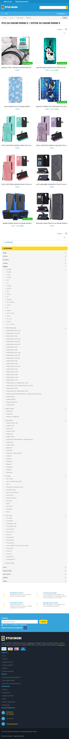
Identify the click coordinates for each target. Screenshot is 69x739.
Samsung (5, 260)
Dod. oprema (7, 574)
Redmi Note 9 (10, 397)
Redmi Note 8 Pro (11, 402)
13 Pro (8, 305)
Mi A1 (8, 512)
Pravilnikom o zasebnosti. (19, 624)
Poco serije (8, 515)
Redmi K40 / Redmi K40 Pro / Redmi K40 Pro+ (19, 439)
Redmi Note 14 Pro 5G (13, 341)
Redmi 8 (9, 459)
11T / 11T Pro (10, 324)
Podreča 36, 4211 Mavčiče (10, 713)
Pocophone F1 (10, 559)
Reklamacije (5, 705)
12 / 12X (8, 319)
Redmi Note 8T (10, 399)
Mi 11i (8, 484)
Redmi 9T (9, 450)
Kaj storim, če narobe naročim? (11, 683)
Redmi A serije (9, 408)
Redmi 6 (9, 470)
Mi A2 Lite (9, 506)
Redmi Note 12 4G (11, 374)
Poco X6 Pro (10, 537)
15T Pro (8, 277)
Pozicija (59, 29)
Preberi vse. (61, 645)
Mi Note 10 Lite (11, 490)
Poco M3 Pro (10, 529)
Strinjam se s (6, 625)
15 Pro (8, 275)
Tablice (5, 581)
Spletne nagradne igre (8, 702)
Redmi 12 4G (10, 437)
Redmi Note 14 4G (11, 350)
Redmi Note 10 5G (11, 388)
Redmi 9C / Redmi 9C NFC (14, 453)
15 (7, 283)
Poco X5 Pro (10, 540)
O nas (4, 656)
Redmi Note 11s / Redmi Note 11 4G (17, 383)
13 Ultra (8, 299)
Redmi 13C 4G (10, 431)
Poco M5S (9, 521)
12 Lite (8, 321)
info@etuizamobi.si (12, 724)
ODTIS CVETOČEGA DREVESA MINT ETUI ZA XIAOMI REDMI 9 (21, 145)
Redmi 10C (9, 442)
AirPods (5, 256)
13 (7, 308)
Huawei (5, 263)
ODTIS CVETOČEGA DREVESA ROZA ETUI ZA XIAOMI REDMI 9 (21, 184)
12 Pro (8, 316)
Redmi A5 (9, 411)
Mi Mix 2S (9, 509)
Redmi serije (20, 18)
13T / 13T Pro (10, 302)
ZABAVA (5, 577)
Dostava (4, 689)
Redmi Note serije (10, 328)
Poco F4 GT (9, 548)
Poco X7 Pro (10, 532)
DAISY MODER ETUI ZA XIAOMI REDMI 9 (17, 106)
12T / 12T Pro (10, 313)
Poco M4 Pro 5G (11, 523)
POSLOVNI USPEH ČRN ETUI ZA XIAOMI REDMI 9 (52, 223)
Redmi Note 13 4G (11, 363)
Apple (4, 253)
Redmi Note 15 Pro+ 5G (13, 330)
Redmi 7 (9, 464)
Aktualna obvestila (7, 671)
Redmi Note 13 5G (11, 361)
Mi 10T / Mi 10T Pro (12, 492)
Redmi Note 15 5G (11, 336)
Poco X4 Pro (10, 543)
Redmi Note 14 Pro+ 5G (13, 339)
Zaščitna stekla (9, 563)
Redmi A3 (9, 414)
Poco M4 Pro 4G (11, 526)
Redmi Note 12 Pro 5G (13, 366)
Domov (5, 18)
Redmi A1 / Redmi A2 (12, 416)
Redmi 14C (9, 428)
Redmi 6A (9, 467)
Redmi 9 (9, 456)
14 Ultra (8, 286)
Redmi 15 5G (10, 426)
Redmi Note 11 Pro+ (12, 377)
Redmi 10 (9, 448)
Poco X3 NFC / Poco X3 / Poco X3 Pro (17, 545)
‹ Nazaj (65, 17)
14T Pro (8, 288)
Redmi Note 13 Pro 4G (13, 358)
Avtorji (35, 731)
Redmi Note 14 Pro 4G (13, 344)
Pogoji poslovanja (7, 662)
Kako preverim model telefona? (11, 677)
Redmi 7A (9, 461)
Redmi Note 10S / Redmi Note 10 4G (17, 391)
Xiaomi (12, 18)
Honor (5, 567)
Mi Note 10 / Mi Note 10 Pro (14, 487)
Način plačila (6, 692)
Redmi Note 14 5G (11, 347)
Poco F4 (8, 551)
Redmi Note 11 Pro (12, 380)
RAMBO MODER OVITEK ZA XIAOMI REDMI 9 (17, 223)
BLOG (4, 699)
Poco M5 (9, 518)
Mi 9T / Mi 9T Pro (11, 498)
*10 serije (8, 269)
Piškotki (4, 668)
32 (65, 33)
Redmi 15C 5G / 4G (12, 423)
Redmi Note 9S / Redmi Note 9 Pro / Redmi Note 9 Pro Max (23, 394)
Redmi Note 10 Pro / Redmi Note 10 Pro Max (19, 385)
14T (7, 291)
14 (7, 297)
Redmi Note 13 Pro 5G (13, 355)
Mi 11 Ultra (9, 479)
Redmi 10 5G (10, 445)
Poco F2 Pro (10, 557)
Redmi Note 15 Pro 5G (13, 333)
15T (7, 280)
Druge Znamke (7, 571)
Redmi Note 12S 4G (12, 372)
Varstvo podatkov (7, 665)
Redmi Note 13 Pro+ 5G (13, 352)
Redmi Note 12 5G (11, 369)
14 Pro (8, 294)
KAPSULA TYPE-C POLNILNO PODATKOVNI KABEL (17, 67)
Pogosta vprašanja (7, 696)
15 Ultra (8, 272)
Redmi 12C (9, 434)
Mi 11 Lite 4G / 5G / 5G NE (14, 481)
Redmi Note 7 (10, 405)
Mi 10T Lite (9, 495)
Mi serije (7, 476)
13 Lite (8, 310)
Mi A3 (8, 503)
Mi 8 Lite (9, 501)
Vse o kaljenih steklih (8, 680)
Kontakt (4, 659)
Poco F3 (8, 554)
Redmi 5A (9, 472)
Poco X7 (9, 534)
